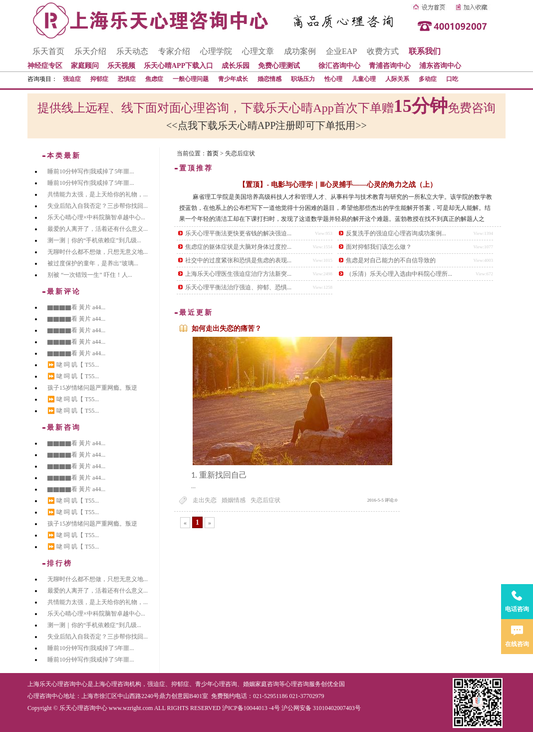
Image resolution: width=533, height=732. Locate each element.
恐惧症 (127, 78)
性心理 (333, 78)
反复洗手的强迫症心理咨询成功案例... (396, 233)
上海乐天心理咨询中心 (57, 684)
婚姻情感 (234, 500)
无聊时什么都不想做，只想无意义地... (97, 251)
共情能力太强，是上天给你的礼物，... (97, 194)
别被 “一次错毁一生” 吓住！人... (89, 274)
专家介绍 (174, 51)
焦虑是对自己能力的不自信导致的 (391, 260)
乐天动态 (132, 51)
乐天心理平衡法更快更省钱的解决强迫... (238, 233)
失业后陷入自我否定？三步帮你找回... (97, 205)
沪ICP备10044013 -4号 (251, 708)
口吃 (452, 78)
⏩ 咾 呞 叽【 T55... (73, 364)
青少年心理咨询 (216, 684)
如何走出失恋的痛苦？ (227, 328)
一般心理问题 (191, 78)
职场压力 (303, 78)
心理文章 (258, 51)
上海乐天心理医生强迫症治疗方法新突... (238, 273)
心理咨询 (297, 684)
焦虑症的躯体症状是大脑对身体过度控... (238, 246)
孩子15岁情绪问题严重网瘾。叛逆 (92, 387)
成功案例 (300, 51)
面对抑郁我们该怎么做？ (379, 246)
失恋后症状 (265, 500)
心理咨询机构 (123, 684)
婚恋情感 (269, 78)
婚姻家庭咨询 (261, 684)
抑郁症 (99, 78)
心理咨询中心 (45, 696)
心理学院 (216, 51)
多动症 (428, 78)
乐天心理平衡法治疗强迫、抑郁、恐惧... (238, 287)
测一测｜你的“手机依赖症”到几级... (94, 240)
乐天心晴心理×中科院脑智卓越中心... (96, 217)
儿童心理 (364, 78)
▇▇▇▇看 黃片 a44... (76, 307)
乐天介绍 (90, 51)
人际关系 (397, 78)
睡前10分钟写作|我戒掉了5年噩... (90, 171)
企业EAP (341, 51)
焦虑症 (154, 78)
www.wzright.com (131, 708)
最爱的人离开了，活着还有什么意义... (97, 228)
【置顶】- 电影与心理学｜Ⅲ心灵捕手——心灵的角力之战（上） (337, 184)
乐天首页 (48, 51)
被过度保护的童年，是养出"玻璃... (92, 263)
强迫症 (72, 78)
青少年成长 (233, 78)
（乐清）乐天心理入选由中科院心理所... (399, 273)
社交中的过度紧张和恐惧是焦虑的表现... (238, 260)
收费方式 (383, 51)
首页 (213, 153)
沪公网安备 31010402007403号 (321, 708)
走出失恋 (205, 500)
